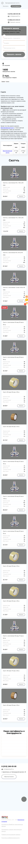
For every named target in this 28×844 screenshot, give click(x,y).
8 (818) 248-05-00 (14, 14)
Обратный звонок (9, 776)
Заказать (21, 196)
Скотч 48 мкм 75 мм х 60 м (11, 670)
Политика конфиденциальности (10, 838)
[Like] (26, 297)
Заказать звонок (15, 22)
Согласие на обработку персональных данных (12, 825)
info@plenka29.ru (15, 16)
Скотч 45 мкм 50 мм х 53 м (11, 426)
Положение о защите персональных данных (11, 830)
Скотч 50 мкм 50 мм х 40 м (11, 601)
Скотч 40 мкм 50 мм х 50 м (11, 705)
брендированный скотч (7, 128)
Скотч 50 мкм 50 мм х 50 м (11, 392)
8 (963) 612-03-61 (14, 20)
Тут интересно (16, 6)
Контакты (5, 6)
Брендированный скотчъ (12, 3)
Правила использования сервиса (10, 834)
